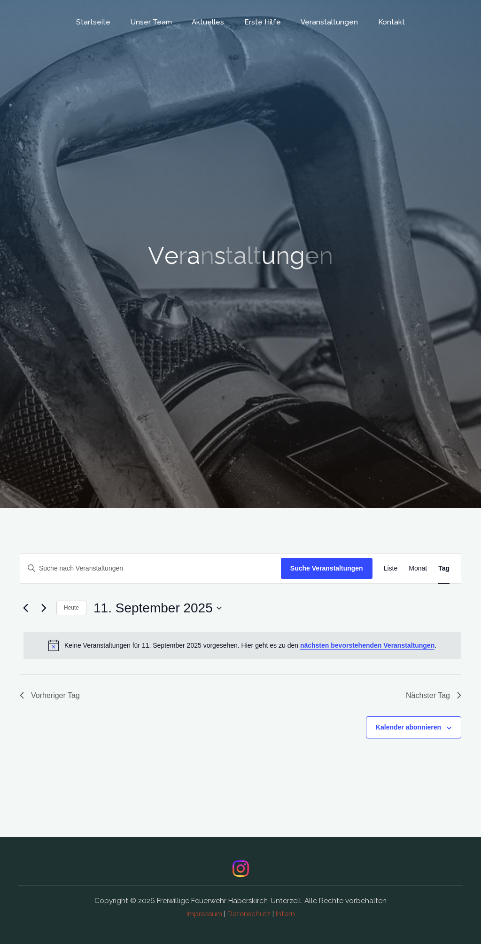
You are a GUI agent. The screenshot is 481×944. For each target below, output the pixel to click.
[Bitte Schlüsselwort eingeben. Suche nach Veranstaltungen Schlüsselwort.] (150, 568)
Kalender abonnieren (408, 727)
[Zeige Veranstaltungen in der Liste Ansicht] (391, 568)
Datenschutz (249, 914)
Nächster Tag (433, 695)
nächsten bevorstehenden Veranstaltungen (367, 645)
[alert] (242, 645)
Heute (71, 607)
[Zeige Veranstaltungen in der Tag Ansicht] (444, 568)
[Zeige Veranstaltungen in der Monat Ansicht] (418, 568)
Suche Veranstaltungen (326, 568)
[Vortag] (25, 608)
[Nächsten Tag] (43, 608)
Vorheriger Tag (50, 695)
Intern (285, 914)
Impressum (204, 914)
